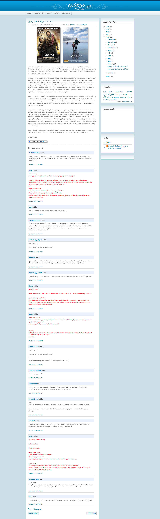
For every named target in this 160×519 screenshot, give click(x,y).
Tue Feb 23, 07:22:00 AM (35, 393)
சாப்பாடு (110, 97)
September (112, 47)
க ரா (30, 207)
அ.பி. (67, 24)
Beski (31, 170)
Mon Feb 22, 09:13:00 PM (36, 214)
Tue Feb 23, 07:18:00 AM (35, 378)
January (111, 73)
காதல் (130, 95)
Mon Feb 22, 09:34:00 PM (36, 267)
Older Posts (91, 513)
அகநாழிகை (33, 399)
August (110, 50)
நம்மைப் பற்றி (39, 13)
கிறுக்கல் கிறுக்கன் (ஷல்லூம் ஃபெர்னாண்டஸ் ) (118, 147)
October (111, 45)
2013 (108, 29)
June (109, 56)
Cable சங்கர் (33, 346)
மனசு (49, 13)
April (109, 61)
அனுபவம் (119, 91)
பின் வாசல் (66, 13)
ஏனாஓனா (109, 94)
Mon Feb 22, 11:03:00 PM (36, 280)
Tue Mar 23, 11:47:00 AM (35, 504)
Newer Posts (33, 513)
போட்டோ (106, 99)
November (111, 42)
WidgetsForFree (127, 101)
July (109, 53)
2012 (108, 32)
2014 (108, 26)
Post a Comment (34, 509)
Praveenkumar (34, 153)
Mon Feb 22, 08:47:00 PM (36, 164)
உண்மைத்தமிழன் (35, 240)
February (111, 64)
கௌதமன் (33, 384)
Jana (30, 497)
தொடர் (129, 97)
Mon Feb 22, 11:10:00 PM (36, 308)
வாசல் (29, 13)
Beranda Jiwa (34, 479)
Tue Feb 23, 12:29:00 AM (35, 364)
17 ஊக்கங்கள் (82, 24)
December (111, 39)
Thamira (32, 421)
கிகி (104, 97)
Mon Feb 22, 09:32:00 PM (36, 251)
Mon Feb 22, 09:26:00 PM (36, 234)
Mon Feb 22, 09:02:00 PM (36, 201)
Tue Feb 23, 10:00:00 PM (35, 473)
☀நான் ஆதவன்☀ (35, 273)
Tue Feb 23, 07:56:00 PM (35, 430)
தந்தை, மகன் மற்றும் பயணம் (40, 21)
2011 (108, 34)
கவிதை (124, 95)
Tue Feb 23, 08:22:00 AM (35, 415)
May (109, 58)
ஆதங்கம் (129, 91)
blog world (107, 91)
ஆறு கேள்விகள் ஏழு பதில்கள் (118, 69)
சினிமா (56, 13)
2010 (108, 37)
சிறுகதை (116, 97)
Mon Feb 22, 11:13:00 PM (36, 340)
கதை (118, 95)
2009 (108, 76)
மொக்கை (114, 99)
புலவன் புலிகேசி (35, 370)
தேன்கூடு (123, 97)
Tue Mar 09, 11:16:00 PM (35, 491)
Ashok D (32, 257)
